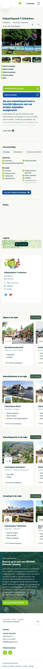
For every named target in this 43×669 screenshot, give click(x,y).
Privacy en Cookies (8, 666)
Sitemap (31, 666)
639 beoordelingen (15, 543)
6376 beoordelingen (16, 363)
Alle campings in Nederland (11, 621)
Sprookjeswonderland (14, 347)
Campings (33, 3)
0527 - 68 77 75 (12, 283)
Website (10, 286)
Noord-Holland (18, 350)
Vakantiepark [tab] (18, 152)
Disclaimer (18, 666)
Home (14, 619)
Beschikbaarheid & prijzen (21, 89)
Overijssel (16, 529)
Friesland (16, 409)
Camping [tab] (6, 152)
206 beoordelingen (15, 483)
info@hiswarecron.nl (10, 642)
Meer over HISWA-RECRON (15, 603)
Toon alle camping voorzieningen (16, 192)
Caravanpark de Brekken (15, 467)
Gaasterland (24, 470)
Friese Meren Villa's (13, 406)
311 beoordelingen (15, 424)
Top (37, 621)
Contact (25, 666)
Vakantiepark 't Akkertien (15, 526)
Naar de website (21, 95)
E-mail (9, 289)
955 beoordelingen (14, 26)
